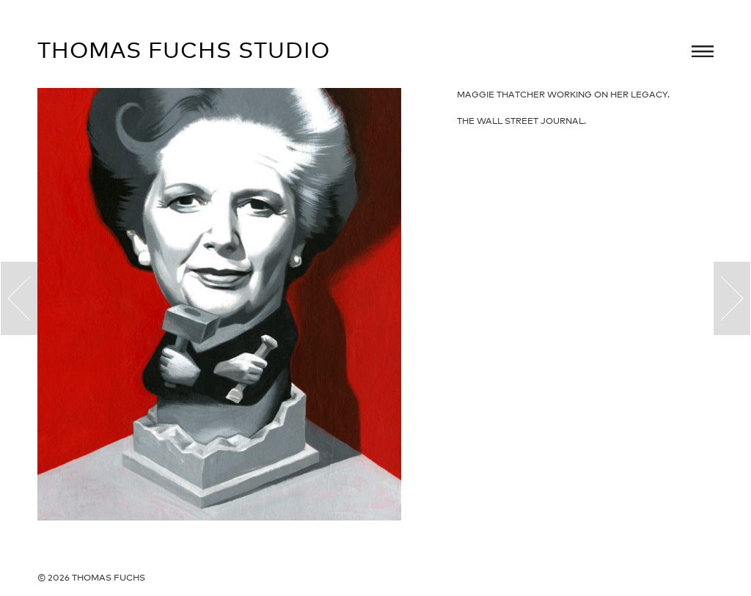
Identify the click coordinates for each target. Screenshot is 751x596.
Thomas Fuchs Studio (183, 50)
